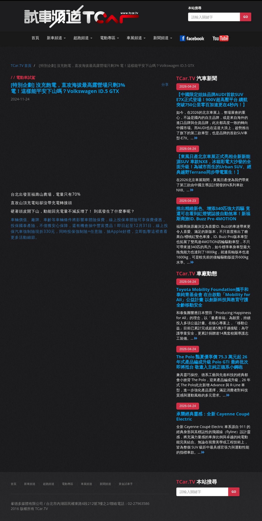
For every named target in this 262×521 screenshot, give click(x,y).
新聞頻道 (105, 484)
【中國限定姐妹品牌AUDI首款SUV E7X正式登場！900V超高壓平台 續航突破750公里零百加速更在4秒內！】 (211, 99)
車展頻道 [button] (136, 37)
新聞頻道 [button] (162, 37)
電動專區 (67, 484)
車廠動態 (196, 273)
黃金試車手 (126, 484)
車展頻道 (86, 484)
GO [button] (245, 17)
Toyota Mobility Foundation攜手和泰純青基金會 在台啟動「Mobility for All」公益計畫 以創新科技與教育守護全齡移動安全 (213, 297)
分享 (165, 84)
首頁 (35, 37)
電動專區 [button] (109, 37)
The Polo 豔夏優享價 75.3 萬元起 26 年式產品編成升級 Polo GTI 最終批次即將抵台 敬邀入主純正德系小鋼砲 (212, 362)
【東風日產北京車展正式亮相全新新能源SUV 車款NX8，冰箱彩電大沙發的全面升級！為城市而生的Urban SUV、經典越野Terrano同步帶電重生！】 (213, 164)
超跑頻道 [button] (82, 37)
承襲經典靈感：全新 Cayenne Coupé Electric (213, 416)
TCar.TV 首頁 (21, 65)
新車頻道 (29, 484)
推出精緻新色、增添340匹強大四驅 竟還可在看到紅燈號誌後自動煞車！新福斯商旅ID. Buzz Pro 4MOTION (213, 213)
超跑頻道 (48, 484)
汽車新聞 (196, 78)
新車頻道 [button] (56, 37)
